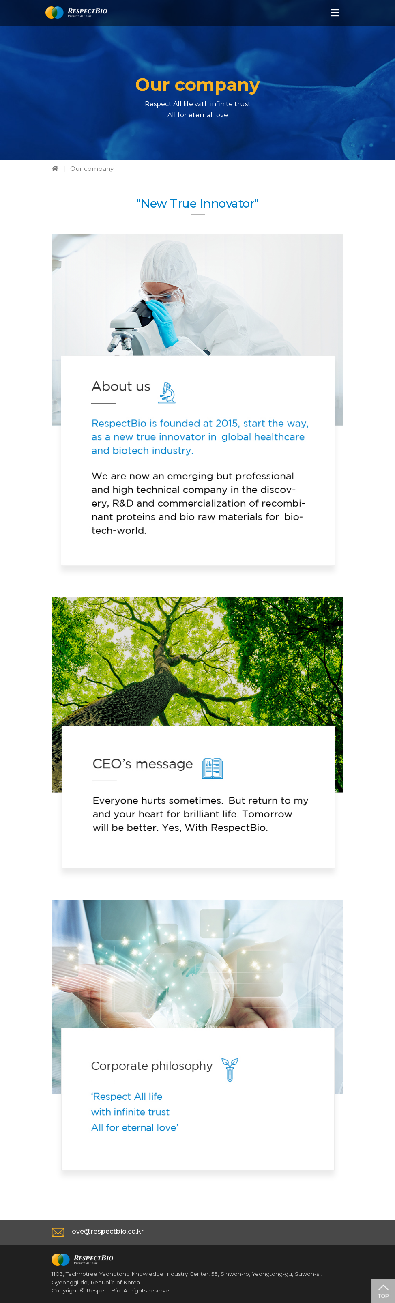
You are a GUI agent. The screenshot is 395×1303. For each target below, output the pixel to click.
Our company (92, 168)
